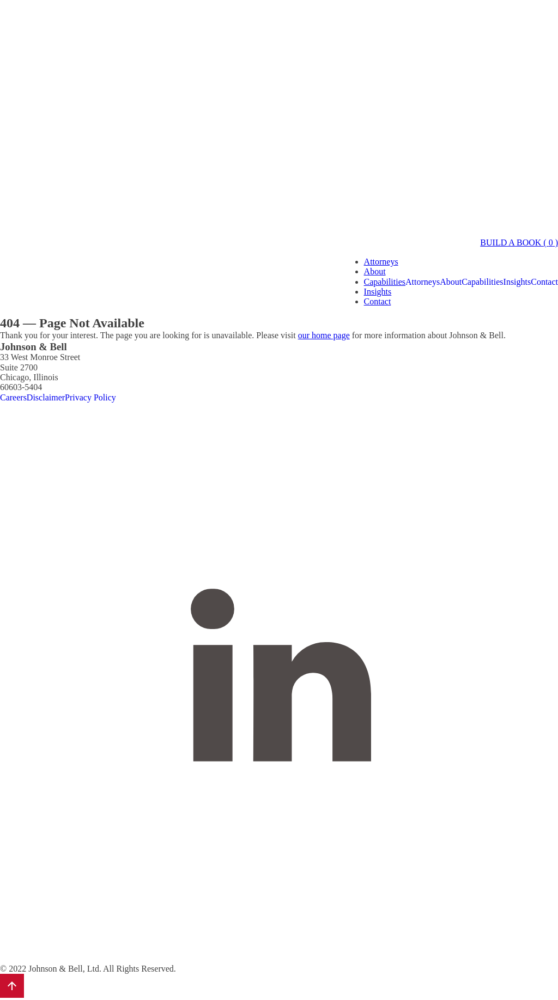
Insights (378, 291)
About (375, 271)
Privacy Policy (90, 397)
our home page (324, 335)
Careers (13, 397)
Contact (377, 301)
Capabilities (384, 281)
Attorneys (381, 261)
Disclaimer (46, 397)
